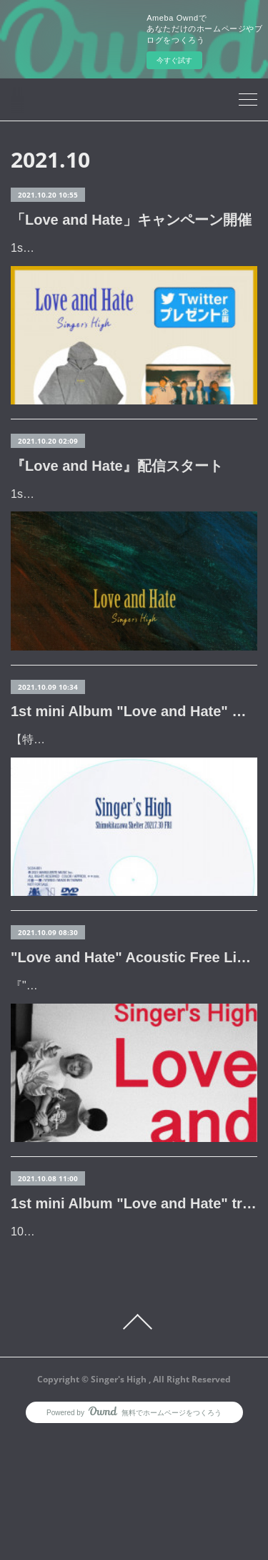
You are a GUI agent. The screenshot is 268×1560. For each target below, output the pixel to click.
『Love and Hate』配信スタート (117, 506)
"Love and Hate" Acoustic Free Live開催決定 (134, 1060)
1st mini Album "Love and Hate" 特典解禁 (134, 773)
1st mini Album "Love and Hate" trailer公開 (134, 1306)
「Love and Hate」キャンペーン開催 (131, 220)
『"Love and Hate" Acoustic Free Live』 (112, 1088)
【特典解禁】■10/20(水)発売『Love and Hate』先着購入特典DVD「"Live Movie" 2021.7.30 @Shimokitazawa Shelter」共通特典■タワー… (132, 822)
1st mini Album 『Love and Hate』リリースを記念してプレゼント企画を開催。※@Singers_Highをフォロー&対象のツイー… (132, 268)
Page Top (134, 1445)
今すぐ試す (174, 60)
